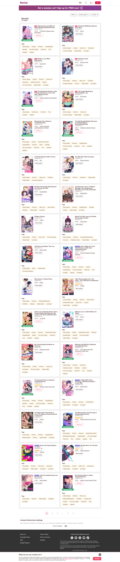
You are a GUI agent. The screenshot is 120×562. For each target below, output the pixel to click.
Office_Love (82, 80)
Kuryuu (82, 316)
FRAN (94, 480)
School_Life (83, 48)
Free (50, 49)
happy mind (85, 351)
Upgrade (32, 52)
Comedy (75, 48)
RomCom (41, 79)
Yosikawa (46, 127)
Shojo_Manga (25, 46)
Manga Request (25, 543)
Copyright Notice (25, 537)
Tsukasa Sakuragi (85, 419)
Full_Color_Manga (33, 49)
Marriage (24, 49)
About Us (23, 534)
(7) (38, 450)
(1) (79, 284)
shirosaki (92, 253)
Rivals (41, 144)
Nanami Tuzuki (84, 480)
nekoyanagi (37, 32)
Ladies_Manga (26, 177)
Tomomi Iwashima (44, 126)
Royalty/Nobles (49, 46)
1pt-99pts (24, 52)
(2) (79, 417)
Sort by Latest (83, 14)
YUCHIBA (42, 31)
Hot (90, 439)
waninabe (77, 254)
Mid (95, 419)
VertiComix (43, 49)
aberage (47, 98)
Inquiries (42, 540)
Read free (38, 35)
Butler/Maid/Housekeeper (69, 436)
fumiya (82, 31)
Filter (73, 14)
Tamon (92, 419)
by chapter (86, 51)
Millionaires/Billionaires (44, 301)
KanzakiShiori (43, 191)
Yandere (44, 82)
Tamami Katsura (84, 160)
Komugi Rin (43, 63)
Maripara (42, 98)
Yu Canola (42, 318)
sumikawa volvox (49, 31)
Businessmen (90, 466)
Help (21, 540)
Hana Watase (43, 480)
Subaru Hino (48, 386)
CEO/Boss (90, 80)
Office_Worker (51, 207)
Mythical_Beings (26, 437)
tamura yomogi (84, 62)
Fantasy (34, 46)
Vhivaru (42, 220)
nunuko (42, 419)
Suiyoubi (42, 452)
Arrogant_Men (87, 498)
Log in (98, 2)
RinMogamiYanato (44, 349)
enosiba (82, 285)
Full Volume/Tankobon (37, 180)
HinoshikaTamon (38, 127)
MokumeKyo (78, 351)
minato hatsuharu (84, 450)
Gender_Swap (90, 299)
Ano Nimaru (83, 96)
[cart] (91, 2)
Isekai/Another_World (43, 142)
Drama (33, 268)
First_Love (65, 240)
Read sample (79, 33)
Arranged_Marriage (67, 83)
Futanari (86, 302)
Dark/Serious (35, 112)
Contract (77, 83)
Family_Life (83, 112)
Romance (40, 46)
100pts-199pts (77, 51)
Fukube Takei (83, 386)
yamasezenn (83, 221)
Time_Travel (41, 237)
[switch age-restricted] (80, 3)
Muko (53, 386)
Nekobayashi (83, 193)
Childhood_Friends (35, 82)
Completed (79, 272)
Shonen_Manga (67, 48)
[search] (85, 2)
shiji (41, 160)
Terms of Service (45, 537)
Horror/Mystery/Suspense (86, 237)
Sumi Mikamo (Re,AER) (86, 349)
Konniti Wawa (53, 98)
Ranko (41, 282)
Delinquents (25, 469)
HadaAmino (83, 127)
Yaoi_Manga (25, 466)
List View (94, 14)
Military (34, 335)
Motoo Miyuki (43, 250)
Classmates (91, 48)
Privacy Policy (44, 534)
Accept (97, 558)
